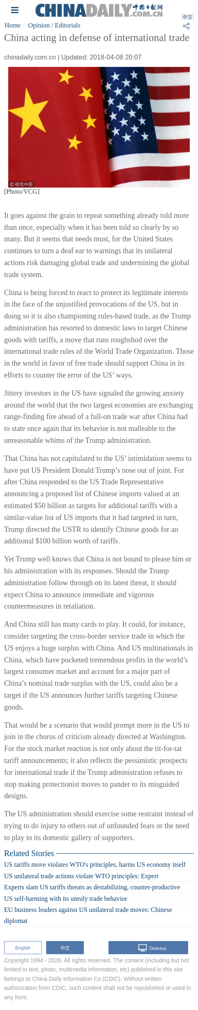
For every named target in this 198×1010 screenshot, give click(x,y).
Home (13, 25)
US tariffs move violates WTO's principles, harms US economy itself (95, 864)
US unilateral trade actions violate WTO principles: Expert (81, 875)
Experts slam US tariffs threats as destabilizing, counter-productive (92, 887)
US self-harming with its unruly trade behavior (65, 898)
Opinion (39, 25)
